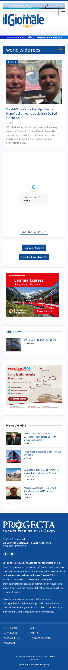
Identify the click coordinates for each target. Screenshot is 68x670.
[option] (34, 6)
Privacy (22, 664)
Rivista (34, 632)
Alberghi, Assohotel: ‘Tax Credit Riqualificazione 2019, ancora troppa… (40, 491)
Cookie (30, 664)
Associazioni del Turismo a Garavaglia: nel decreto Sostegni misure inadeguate (40, 436)
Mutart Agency (42, 664)
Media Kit (10, 642)
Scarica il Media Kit (34, 247)
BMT (31, 627)
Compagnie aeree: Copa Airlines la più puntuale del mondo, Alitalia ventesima (41, 472)
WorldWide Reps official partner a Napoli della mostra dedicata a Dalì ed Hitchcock (31, 113)
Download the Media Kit (34, 257)
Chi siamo (10, 627)
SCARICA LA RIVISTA (34, 231)
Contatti (10, 632)
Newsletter (12, 637)
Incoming (12, 62)
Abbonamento (41, 637)
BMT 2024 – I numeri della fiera (40, 339)
